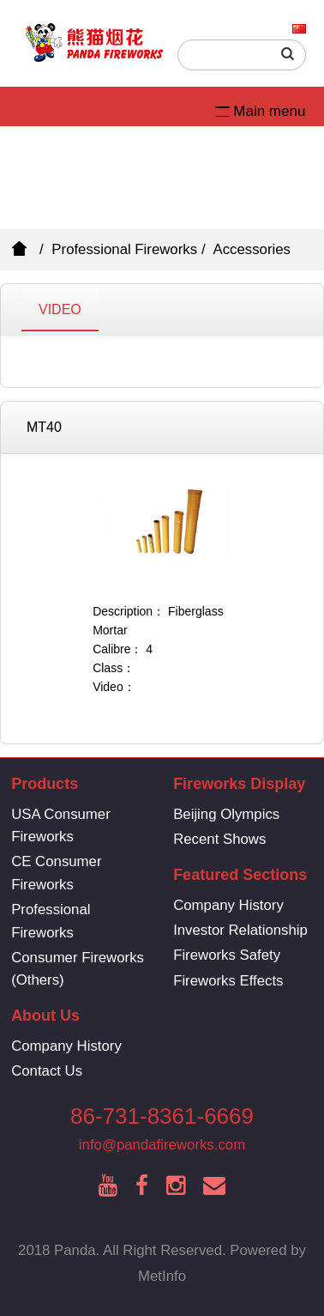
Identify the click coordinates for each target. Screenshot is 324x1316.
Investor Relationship (240, 930)
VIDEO (60, 309)
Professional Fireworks (124, 249)
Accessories (252, 249)
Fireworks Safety (226, 955)
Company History (228, 905)
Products (44, 783)
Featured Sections (240, 874)
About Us (45, 1015)
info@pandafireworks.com (162, 1145)
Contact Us (46, 1071)
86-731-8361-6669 (162, 1116)
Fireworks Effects (228, 981)
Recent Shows (219, 839)
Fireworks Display (239, 783)
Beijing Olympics (226, 814)
